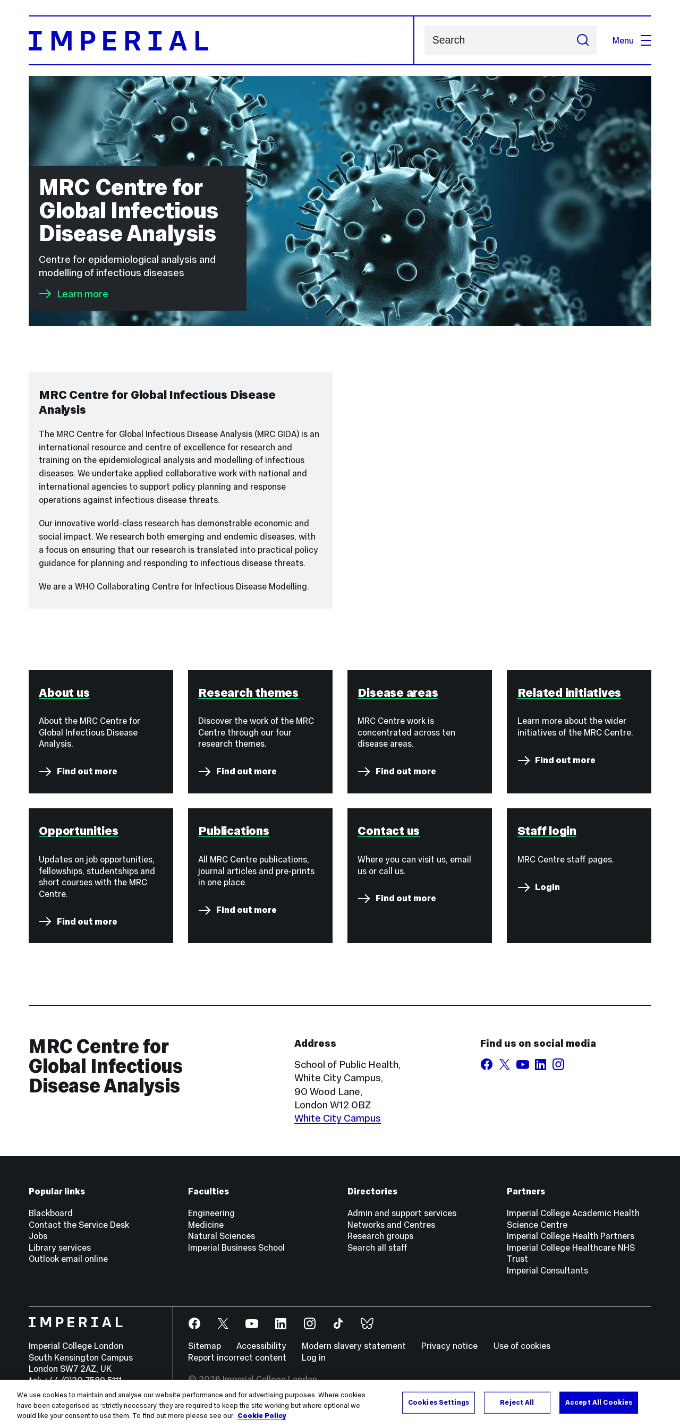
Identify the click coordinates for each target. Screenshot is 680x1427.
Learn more (73, 293)
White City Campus (337, 1118)
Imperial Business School (236, 1247)
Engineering (211, 1213)
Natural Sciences (221, 1236)
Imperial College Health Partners (570, 1236)
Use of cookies (522, 1345)
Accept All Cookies (598, 1402)
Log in (314, 1357)
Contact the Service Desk (79, 1224)
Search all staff (377, 1247)
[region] (340, 1403)
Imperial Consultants (547, 1270)
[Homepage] (221, 40)
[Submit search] (582, 40)
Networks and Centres (391, 1224)
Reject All (517, 1402)
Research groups (380, 1236)
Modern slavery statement (354, 1345)
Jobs (38, 1236)
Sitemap (204, 1345)
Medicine (206, 1224)
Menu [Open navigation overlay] (632, 40)
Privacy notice (449, 1345)
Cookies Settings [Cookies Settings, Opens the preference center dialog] (438, 1402)
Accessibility (261, 1345)
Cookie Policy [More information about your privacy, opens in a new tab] (261, 1416)
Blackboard (51, 1213)
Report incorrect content (237, 1357)
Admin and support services (401, 1213)
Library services (60, 1247)
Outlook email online (68, 1258)
